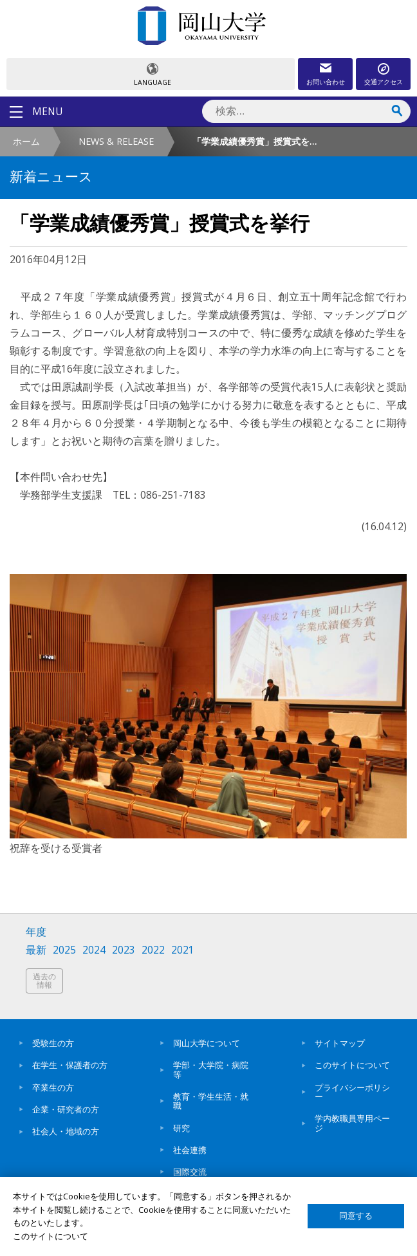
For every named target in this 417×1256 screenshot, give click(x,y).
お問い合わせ (325, 81)
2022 (153, 950)
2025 (64, 950)
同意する (356, 1216)
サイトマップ (340, 1043)
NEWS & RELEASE (116, 141)
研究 (181, 1128)
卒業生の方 (53, 1087)
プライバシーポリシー (352, 1092)
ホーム (26, 141)
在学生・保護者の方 (69, 1065)
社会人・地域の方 (65, 1131)
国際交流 (190, 1172)
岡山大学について (206, 1043)
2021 (182, 950)
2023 (123, 950)
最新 (36, 950)
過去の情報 (44, 981)
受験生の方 (53, 1043)
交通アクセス (383, 81)
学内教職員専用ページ (352, 1123)
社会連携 (190, 1150)
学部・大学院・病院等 (210, 1069)
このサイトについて (352, 1065)
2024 (94, 950)
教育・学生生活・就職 (210, 1101)
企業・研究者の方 (65, 1109)
